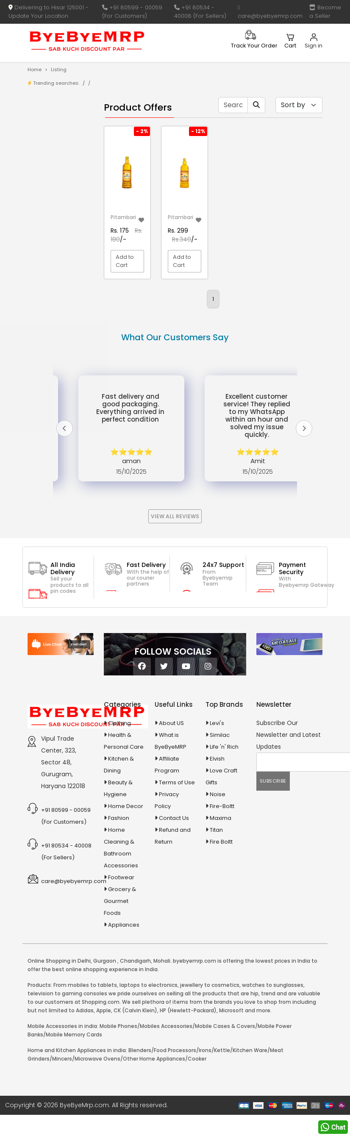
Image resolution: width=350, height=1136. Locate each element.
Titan (216, 916)
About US (171, 809)
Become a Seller (325, 11)
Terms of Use (177, 869)
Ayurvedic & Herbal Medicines (55, 379)
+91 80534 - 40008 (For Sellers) (200, 11)
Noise (217, 881)
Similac (220, 821)
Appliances (54, 344)
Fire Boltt (221, 928)
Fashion (118, 904)
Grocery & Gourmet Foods (120, 987)
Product (56, 125)
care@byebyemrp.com (270, 12)
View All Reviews (175, 602)
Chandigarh (135, 1047)
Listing (59, 69)
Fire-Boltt (222, 893)
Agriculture (54, 304)
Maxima (220, 904)
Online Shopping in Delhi (59, 1047)
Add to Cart (125, 261)
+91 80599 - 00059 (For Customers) (132, 11)
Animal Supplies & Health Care (55, 323)
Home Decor (125, 893)
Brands (55, 151)
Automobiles (56, 359)
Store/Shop (61, 138)
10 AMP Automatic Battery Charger (50, 241)
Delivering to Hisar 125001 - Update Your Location (48, 11)
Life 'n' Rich (224, 833)
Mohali (161, 1047)
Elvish (217, 845)
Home (35, 69)
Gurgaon (104, 1047)
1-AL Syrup (59, 198)
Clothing (119, 809)
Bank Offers (61, 164)
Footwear (121, 964)
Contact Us (174, 904)
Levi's (217, 809)
